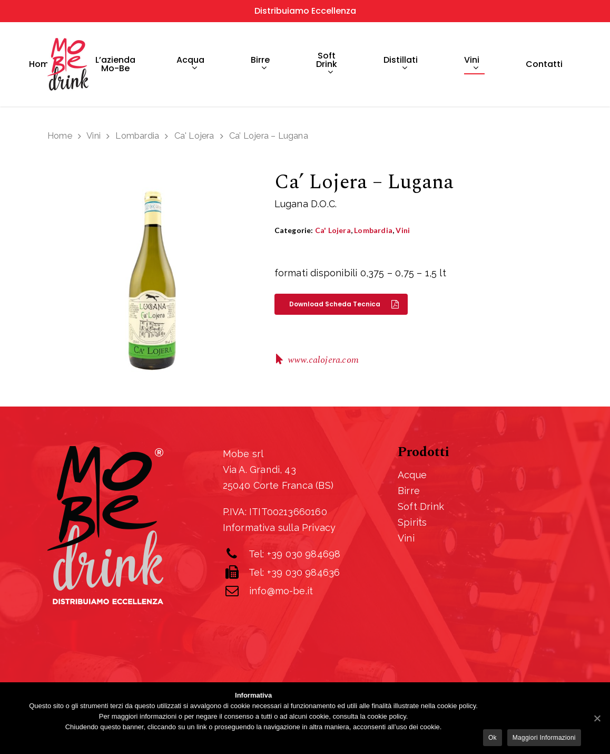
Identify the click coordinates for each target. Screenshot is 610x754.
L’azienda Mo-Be (115, 64)
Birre (260, 64)
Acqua (190, 64)
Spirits (412, 522)
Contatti (544, 64)
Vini (471, 64)
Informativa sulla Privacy (279, 527)
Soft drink (326, 65)
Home (41, 64)
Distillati (400, 64)
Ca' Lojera (194, 135)
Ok (492, 737)
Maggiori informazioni (544, 737)
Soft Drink (421, 506)
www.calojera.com (323, 360)
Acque (412, 474)
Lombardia (137, 135)
